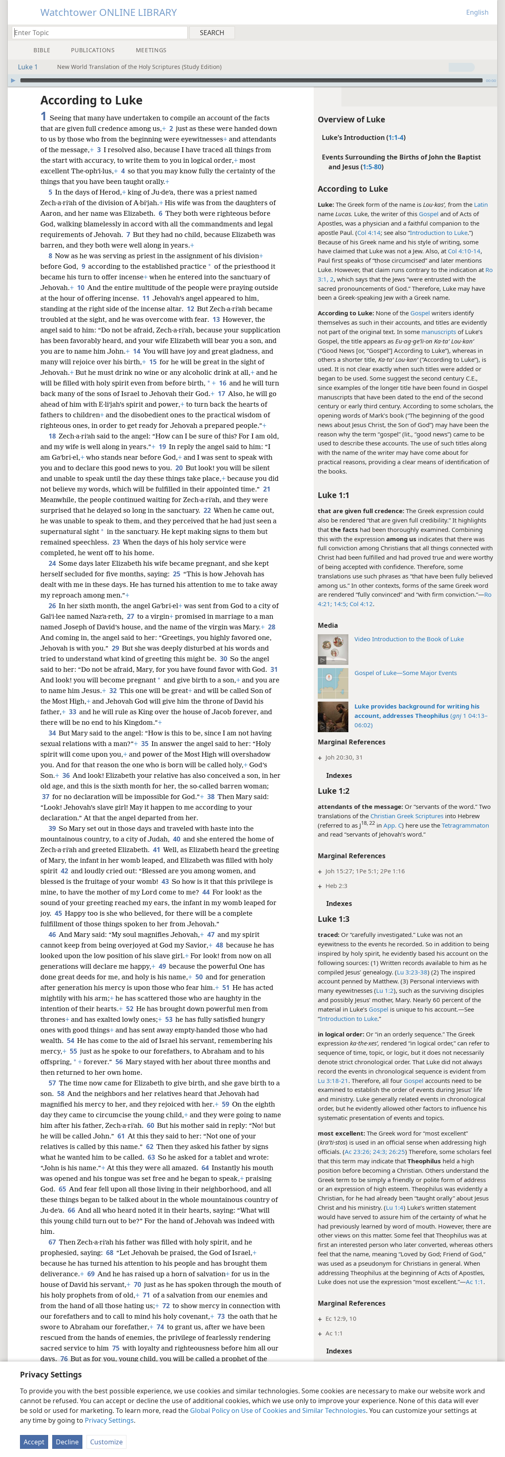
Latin (481, 204)
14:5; (340, 604)
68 (109, 1252)
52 (129, 1008)
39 (52, 828)
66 (71, 1210)
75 (116, 1348)
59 (225, 1104)
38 (211, 796)
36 (66, 775)
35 (145, 743)
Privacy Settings (109, 1420)
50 (199, 976)
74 (160, 1326)
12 (190, 308)
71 (146, 1295)
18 (52, 436)
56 (119, 1061)
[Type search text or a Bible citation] (95, 32)
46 (52, 934)
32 (113, 690)
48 (219, 945)
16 (222, 383)
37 (45, 796)
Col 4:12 (360, 604)
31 (274, 669)
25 (176, 573)
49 (162, 966)
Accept (34, 1441)
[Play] (13, 80)
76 (64, 1358)
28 (271, 626)
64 (205, 1167)
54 (70, 1040)
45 (58, 913)
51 (226, 987)
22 (207, 510)
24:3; (379, 1151)
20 (179, 467)
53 (169, 1019)
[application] (252, 80)
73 (221, 1316)
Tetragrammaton (465, 825)
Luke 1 (24, 66)
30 (223, 658)
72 (166, 1305)
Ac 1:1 (474, 1282)
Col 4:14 (369, 232)
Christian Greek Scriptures (406, 816)
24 (52, 563)
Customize (106, 1441)
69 (91, 1273)
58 (60, 1093)
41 (156, 849)
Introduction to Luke (438, 232)
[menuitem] (488, 32)
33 (72, 711)
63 (151, 1157)
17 (221, 393)
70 (137, 1284)
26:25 (396, 1151)
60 (150, 1125)
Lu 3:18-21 (333, 1080)
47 (211, 934)
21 (266, 489)
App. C (392, 825)
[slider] (251, 80)
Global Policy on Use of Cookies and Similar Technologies (278, 1410)
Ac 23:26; (358, 1151)
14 (136, 351)
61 (121, 1136)
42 (64, 870)
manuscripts (438, 332)
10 (80, 287)
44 (206, 892)
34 (52, 732)
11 (146, 298)
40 (176, 839)
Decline (67, 1441)
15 (153, 361)
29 (115, 648)
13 (216, 319)
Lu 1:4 (394, 1207)
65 (62, 1189)
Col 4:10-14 (464, 251)
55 (73, 1051)
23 (116, 542)
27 (130, 616)
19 (162, 446)
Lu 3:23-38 (412, 972)
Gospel (429, 214)
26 (52, 605)
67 (52, 1242)
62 (149, 1146)
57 (52, 1082)
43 (165, 881)
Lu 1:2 (385, 990)
